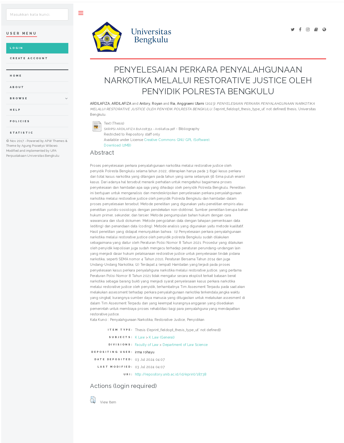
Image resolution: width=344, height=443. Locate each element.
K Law (140, 337)
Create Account (29, 58)
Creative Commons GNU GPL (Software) (177, 140)
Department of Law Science (185, 345)
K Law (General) (162, 337)
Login (16, 48)
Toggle (80, 13)
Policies (20, 121)
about (17, 87)
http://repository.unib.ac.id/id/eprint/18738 (170, 374)
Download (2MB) (117, 145)
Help (15, 109)
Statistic (21, 132)
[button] (93, 399)
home (16, 75)
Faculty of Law (147, 345)
